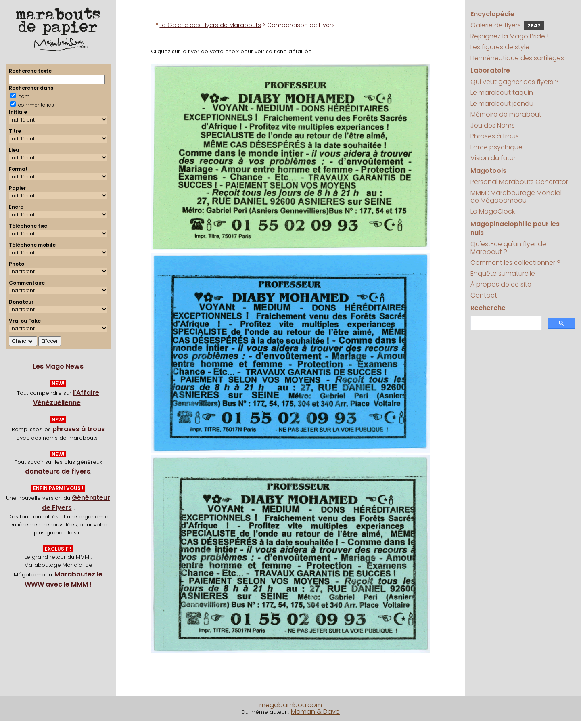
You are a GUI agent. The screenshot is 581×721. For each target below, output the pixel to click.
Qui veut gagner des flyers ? (514, 81)
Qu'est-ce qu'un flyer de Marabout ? (508, 247)
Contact (483, 295)
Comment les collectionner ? (515, 262)
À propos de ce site (500, 284)
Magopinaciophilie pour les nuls (515, 228)
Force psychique (496, 147)
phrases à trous (78, 429)
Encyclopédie (492, 14)
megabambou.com (290, 705)
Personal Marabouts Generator (519, 182)
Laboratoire (490, 70)
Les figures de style (499, 47)
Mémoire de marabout (505, 114)
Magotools (488, 170)
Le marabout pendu (501, 103)
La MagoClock (492, 211)
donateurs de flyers (57, 471)
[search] (505, 323)
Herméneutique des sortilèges (517, 58)
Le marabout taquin (501, 92)
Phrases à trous (494, 136)
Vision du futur (493, 158)
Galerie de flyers (507, 25)
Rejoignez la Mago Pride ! (509, 36)
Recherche (488, 307)
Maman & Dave (315, 711)
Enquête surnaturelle (502, 273)
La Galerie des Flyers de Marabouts (210, 25)
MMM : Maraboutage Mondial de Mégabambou (516, 196)
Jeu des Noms (492, 125)
